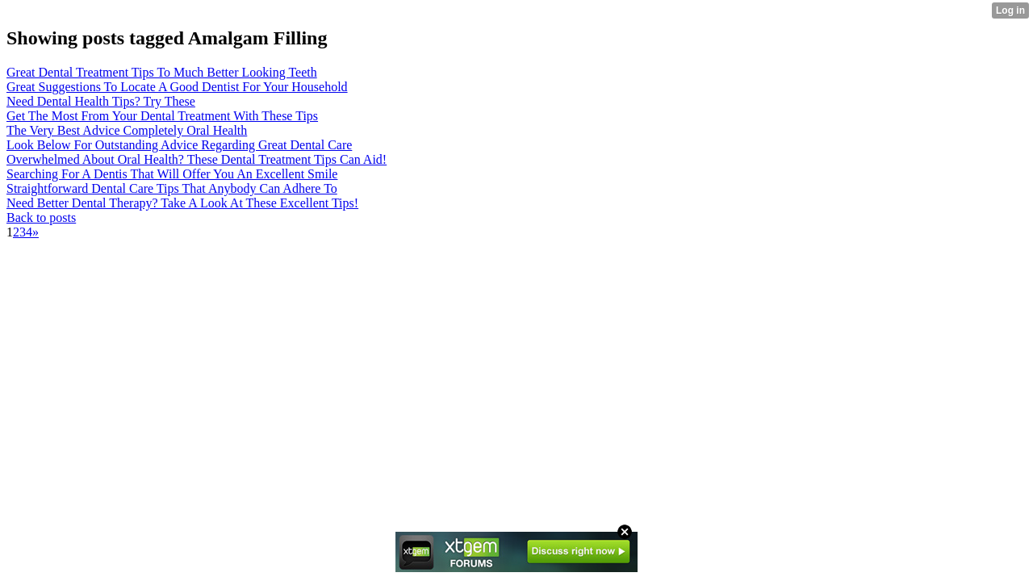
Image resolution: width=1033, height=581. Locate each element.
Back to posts (41, 217)
